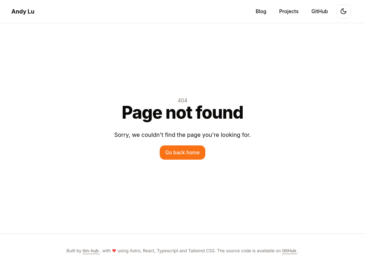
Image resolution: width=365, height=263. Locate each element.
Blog (261, 11)
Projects (289, 11)
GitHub (320, 11)
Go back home (182, 152)
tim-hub (91, 250)
